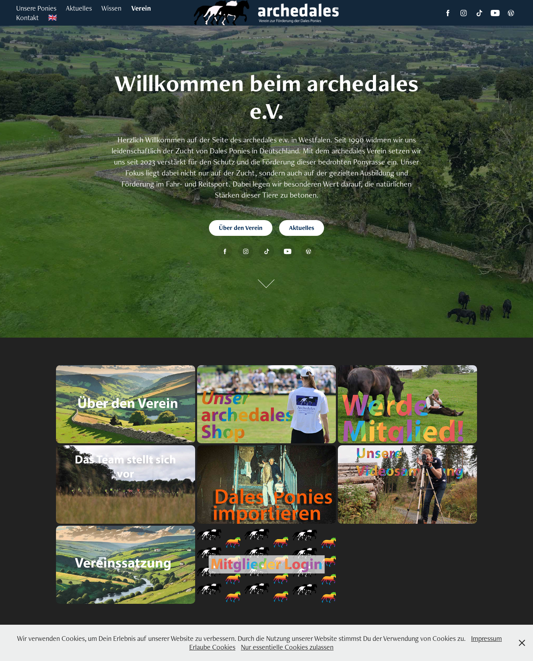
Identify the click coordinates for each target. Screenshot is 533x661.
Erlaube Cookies (212, 647)
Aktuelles (79, 8)
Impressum (486, 638)
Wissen (111, 8)
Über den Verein (241, 228)
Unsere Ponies (36, 8)
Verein (141, 8)
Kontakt (27, 17)
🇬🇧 (52, 17)
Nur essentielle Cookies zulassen (287, 647)
